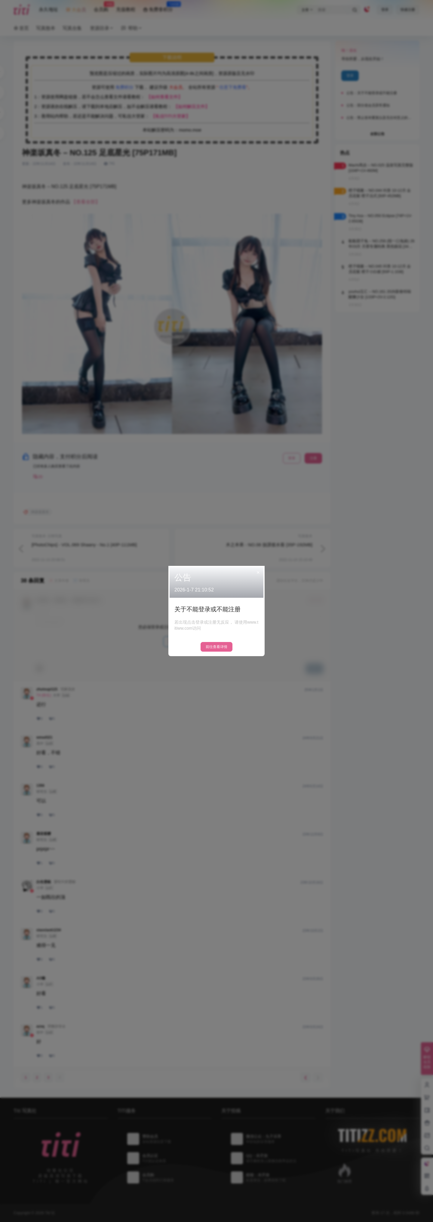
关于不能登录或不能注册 (207, 609)
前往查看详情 (216, 647)
